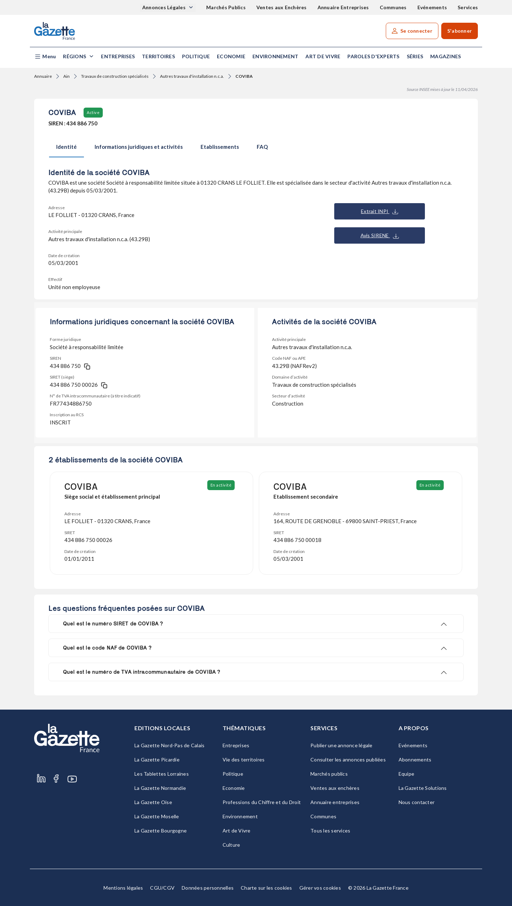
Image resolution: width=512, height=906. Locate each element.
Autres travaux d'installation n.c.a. (192, 76)
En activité (221, 485)
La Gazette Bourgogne (160, 831)
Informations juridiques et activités (139, 146)
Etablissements (220, 146)
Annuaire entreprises (334, 802)
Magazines (445, 56)
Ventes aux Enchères (281, 7)
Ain (66, 76)
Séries (415, 56)
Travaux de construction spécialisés (115, 76)
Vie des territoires (244, 759)
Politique (196, 56)
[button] (45, 56)
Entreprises (118, 56)
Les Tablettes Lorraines (161, 774)
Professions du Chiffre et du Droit (262, 802)
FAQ (262, 146)
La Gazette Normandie (160, 788)
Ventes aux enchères (334, 788)
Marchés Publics (226, 7)
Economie (231, 56)
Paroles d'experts (373, 56)
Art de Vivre (322, 56)
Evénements (432, 7)
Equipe (407, 774)
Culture (231, 845)
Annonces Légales (164, 7)
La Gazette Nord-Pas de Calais (169, 745)
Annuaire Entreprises (343, 7)
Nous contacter (417, 802)
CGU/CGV (162, 888)
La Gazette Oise (153, 802)
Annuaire (43, 76)
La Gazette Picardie (157, 759)
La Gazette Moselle (156, 816)
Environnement (275, 56)
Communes (393, 7)
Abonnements (415, 759)
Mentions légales (123, 888)
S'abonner (459, 31)
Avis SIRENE (380, 235)
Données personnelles (208, 888)
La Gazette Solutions (423, 788)
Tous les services (330, 831)
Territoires (158, 56)
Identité (66, 146)
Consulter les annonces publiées (348, 759)
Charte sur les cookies (266, 888)
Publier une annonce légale (341, 745)
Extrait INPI (379, 211)
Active (93, 112)
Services (468, 7)
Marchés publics (329, 774)
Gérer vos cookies (320, 888)
